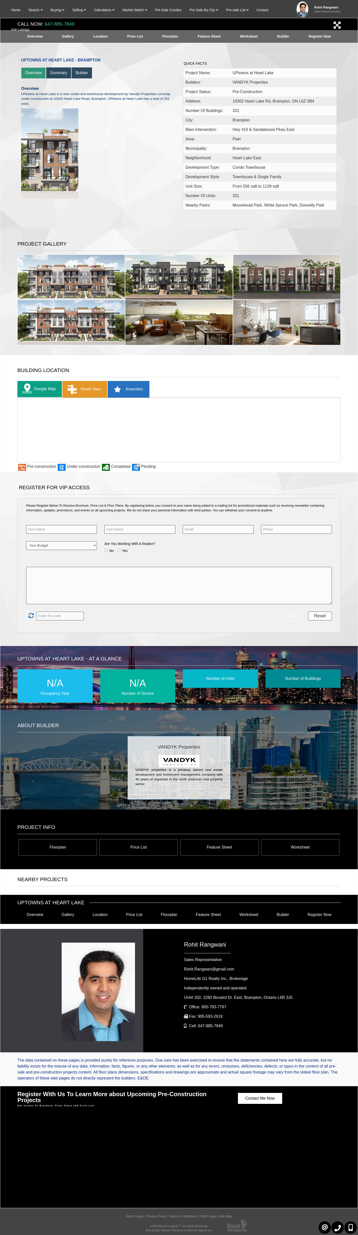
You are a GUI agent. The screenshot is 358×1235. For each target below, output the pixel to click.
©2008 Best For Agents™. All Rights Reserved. (179, 1226)
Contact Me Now (260, 1098)
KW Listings (20, 30)
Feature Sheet (219, 847)
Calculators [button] (104, 10)
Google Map (38, 389)
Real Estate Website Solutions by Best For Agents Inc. (178, 1230)
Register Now (319, 915)
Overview (33, 73)
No (111, 551)
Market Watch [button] (135, 10)
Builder (82, 73)
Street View (83, 389)
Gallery (68, 915)
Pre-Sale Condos (168, 10)
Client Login (208, 1216)
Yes (125, 551)
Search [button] (35, 10)
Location (100, 915)
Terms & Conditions (183, 1216)
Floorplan (57, 847)
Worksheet (300, 847)
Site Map (225, 1216)
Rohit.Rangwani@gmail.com (209, 969)
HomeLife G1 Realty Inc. (216, 978)
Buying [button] (57, 10)
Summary (58, 73)
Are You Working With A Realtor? (129, 544)
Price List (139, 847)
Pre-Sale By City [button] (203, 10)
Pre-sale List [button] (237, 10)
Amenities (126, 389)
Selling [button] (79, 10)
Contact (262, 10)
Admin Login (135, 1216)
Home (15, 10)
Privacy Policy (157, 1216)
